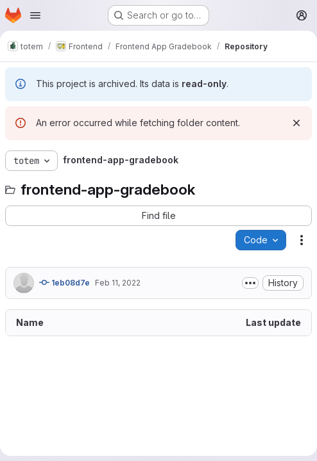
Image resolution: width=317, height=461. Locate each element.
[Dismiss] (296, 123)
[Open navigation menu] (35, 15)
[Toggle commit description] (250, 283)
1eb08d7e (64, 282)
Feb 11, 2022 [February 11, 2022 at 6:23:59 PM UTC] (118, 282)
